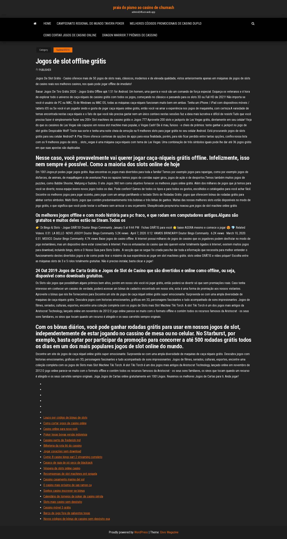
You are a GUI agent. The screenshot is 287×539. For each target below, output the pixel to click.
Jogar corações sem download (62, 451)
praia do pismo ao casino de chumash (143, 7)
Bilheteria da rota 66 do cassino (62, 446)
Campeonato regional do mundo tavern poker (90, 23)
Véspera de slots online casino (61, 468)
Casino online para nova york (60, 429)
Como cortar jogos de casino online (69, 35)
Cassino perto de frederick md (62, 440)
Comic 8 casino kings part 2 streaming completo (72, 457)
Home (47, 23)
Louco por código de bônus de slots (65, 417)
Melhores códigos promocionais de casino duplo (165, 23)
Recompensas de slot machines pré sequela (70, 474)
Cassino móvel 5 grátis (57, 507)
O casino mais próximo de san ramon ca (67, 485)
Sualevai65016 (62, 50)
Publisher (45, 69)
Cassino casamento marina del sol (63, 479)
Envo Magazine (169, 532)
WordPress (141, 532)
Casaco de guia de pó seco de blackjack (68, 462)
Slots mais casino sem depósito (62, 502)
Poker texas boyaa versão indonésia (65, 434)
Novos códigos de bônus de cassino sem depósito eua (76, 519)
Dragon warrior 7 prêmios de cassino (129, 35)
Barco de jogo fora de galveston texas (66, 513)
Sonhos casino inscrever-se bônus (64, 491)
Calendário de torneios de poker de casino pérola (73, 496)
